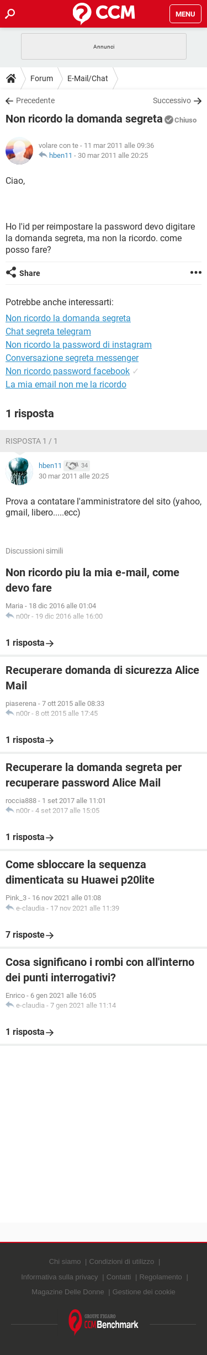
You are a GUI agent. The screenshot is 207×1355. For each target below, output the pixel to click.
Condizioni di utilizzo (122, 1261)
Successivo (172, 100)
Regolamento (160, 1277)
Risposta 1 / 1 (32, 441)
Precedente (35, 100)
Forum (41, 78)
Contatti (119, 1277)
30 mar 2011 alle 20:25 (113, 155)
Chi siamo (65, 1261)
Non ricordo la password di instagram (79, 344)
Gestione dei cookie (144, 1292)
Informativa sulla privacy (59, 1277)
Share (29, 273)
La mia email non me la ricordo (66, 384)
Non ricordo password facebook (68, 371)
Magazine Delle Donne (67, 1292)
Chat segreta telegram (48, 331)
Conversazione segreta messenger (72, 358)
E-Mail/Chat (87, 78)
